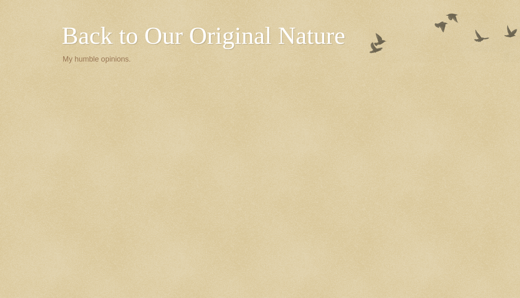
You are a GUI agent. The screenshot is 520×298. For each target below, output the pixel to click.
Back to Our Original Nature (203, 35)
